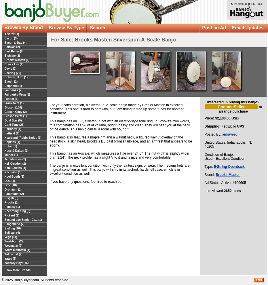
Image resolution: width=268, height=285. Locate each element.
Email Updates (247, 27)
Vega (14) (11, 237)
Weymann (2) (13, 245)
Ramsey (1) (12, 206)
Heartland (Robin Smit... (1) (23, 137)
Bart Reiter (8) (14, 51)
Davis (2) (11, 68)
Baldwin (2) (12, 47)
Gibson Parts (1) (16, 116)
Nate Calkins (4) (15, 168)
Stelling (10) (13, 228)
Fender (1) (11, 98)
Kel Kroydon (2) (15, 163)
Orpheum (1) (13, 189)
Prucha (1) (12, 202)
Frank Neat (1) (14, 103)
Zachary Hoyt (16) (17, 263)
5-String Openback (229, 167)
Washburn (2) (14, 241)
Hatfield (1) (12, 133)
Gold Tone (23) (14, 124)
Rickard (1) (12, 215)
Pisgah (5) (11, 198)
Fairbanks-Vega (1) (17, 94)
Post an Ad (214, 27)
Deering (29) (13, 73)
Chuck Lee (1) (14, 64)
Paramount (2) (14, 193)
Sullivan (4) (12, 232)
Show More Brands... (19, 270)
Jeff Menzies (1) (15, 159)
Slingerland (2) (14, 224)
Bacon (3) (11, 38)
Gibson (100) (13, 107)
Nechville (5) (13, 172)
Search (97, 27)
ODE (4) (10, 181)
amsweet (229, 134)
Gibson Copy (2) (16, 111)
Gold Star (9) (13, 120)
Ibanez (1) (11, 155)
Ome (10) (11, 185)
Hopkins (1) (12, 142)
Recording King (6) (17, 211)
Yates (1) (10, 258)
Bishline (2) (12, 55)
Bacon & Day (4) (16, 42)
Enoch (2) (11, 81)
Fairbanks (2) (13, 90)
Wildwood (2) (13, 254)
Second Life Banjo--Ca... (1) (23, 219)
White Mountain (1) (17, 250)
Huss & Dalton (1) (16, 150)
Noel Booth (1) (14, 176)
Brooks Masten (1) (17, 60)
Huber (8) (11, 146)
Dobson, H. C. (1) (16, 77)
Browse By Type (66, 27)
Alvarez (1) (12, 34)
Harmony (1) (13, 129)
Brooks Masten (228, 175)
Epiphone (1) (13, 86)
